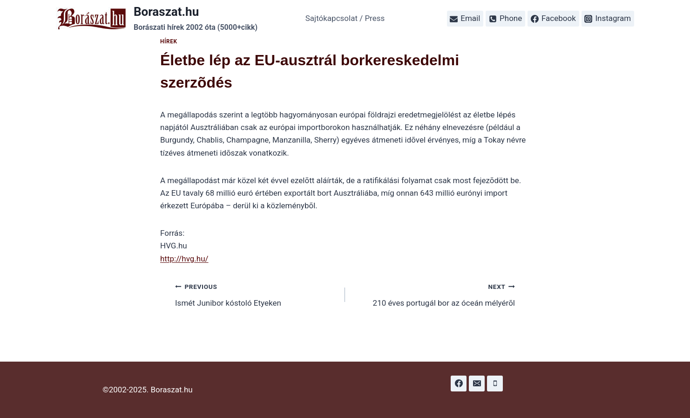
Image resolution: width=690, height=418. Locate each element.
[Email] (477, 383)
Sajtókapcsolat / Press (345, 18)
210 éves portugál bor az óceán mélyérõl (434, 294)
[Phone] (495, 383)
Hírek (168, 41)
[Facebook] (459, 383)
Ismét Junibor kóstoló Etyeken (256, 294)
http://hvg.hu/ (184, 258)
